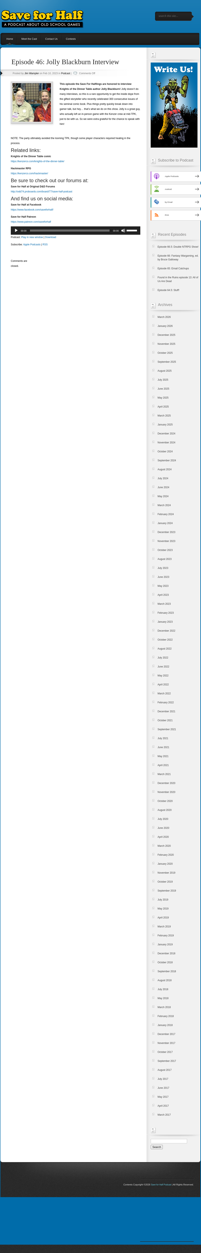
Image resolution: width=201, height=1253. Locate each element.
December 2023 (166, 532)
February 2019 (166, 935)
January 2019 (165, 944)
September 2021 (167, 729)
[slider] (70, 231)
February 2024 (166, 514)
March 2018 (164, 1007)
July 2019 (163, 899)
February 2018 (166, 1016)
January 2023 (165, 621)
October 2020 (165, 801)
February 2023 (166, 612)
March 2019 (164, 926)
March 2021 (164, 774)
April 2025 (163, 406)
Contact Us (51, 39)
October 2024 (165, 451)
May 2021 (163, 756)
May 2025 (163, 397)
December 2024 (166, 433)
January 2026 (165, 326)
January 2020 (165, 863)
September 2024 (167, 460)
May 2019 (163, 908)
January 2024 (165, 523)
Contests (71, 39)
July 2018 (163, 989)
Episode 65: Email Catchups (173, 268)
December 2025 (166, 335)
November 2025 (166, 343)
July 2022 (163, 657)
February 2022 (166, 702)
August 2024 (164, 469)
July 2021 (163, 738)
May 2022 (163, 675)
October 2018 (165, 962)
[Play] (16, 230)
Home (9, 39)
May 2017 (163, 1096)
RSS (45, 244)
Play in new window (32, 237)
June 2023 (163, 577)
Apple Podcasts (31, 244)
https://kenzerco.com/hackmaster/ (29, 173)
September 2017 (167, 1061)
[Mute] (123, 230)
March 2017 (164, 1114)
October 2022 (165, 639)
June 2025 (163, 388)
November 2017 (166, 1043)
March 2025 (164, 415)
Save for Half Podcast (161, 1185)
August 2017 (164, 1070)
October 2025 (165, 352)
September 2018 (167, 971)
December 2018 (166, 953)
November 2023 (166, 541)
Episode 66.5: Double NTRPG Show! (178, 246)
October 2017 (165, 1052)
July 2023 (163, 568)
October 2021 (165, 720)
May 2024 (163, 496)
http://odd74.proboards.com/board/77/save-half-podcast (41, 191)
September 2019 (167, 890)
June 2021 (163, 747)
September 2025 (167, 361)
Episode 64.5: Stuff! (168, 290)
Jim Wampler (32, 73)
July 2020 (163, 819)
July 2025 (163, 379)
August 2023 (164, 559)
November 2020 (166, 792)
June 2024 (163, 487)
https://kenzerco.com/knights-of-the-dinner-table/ (37, 161)
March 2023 (164, 603)
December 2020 (166, 783)
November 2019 (166, 872)
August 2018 (164, 980)
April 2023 (163, 594)
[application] (75, 230)
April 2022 (163, 684)
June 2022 (163, 666)
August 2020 (164, 810)
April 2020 (163, 836)
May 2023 (163, 585)
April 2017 (163, 1105)
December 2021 (166, 711)
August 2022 (164, 648)
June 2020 (163, 828)
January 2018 (165, 1025)
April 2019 (163, 917)
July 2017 (163, 1078)
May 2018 (163, 998)
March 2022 (164, 693)
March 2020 (164, 845)
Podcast (65, 73)
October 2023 (165, 550)
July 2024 (163, 478)
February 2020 (166, 854)
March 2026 (164, 317)
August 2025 (164, 370)
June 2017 (163, 1087)
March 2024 (164, 505)
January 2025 (165, 424)
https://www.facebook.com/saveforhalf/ (32, 209)
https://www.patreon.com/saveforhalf (31, 221)
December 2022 (166, 630)
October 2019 (165, 881)
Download (50, 237)
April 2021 (163, 765)
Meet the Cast (29, 39)
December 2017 (166, 1034)
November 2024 (166, 442)
